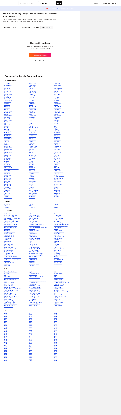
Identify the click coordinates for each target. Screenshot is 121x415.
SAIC (5, 281)
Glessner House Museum (34, 247)
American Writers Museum (10, 256)
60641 (55, 331)
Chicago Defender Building (10, 227)
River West (31, 173)
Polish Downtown (8, 167)
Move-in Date (16, 27)
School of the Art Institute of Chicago (37, 281)
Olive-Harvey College (34, 282)
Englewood (31, 124)
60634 (55, 328)
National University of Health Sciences (62, 291)
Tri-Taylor (6, 187)
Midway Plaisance (58, 264)
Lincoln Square (32, 99)
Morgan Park (32, 95)
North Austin (32, 158)
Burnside (56, 105)
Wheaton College (58, 279)
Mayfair (55, 153)
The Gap (56, 129)
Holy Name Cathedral (9, 236)
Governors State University (35, 287)
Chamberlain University (9, 305)
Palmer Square (57, 163)
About (114, 3)
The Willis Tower (58, 215)
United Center (57, 233)
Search (59, 3)
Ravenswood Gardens (34, 172)
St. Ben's (6, 176)
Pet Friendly (32, 207)
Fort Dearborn (32, 229)
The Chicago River (8, 213)
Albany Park (7, 83)
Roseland (6, 126)
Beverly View (57, 94)
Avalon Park (7, 88)
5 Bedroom (31, 205)
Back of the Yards (8, 89)
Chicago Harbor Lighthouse (10, 226)
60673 (30, 343)
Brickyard (31, 100)
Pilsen (55, 166)
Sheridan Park (7, 179)
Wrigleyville (32, 196)
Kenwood (31, 144)
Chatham (6, 109)
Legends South (32, 147)
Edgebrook (6, 123)
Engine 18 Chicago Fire (34, 239)
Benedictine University (59, 284)
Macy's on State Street (59, 238)
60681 (30, 347)
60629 (5, 327)
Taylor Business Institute (34, 301)
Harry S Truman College (59, 294)
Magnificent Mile (8, 152)
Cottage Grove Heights (59, 112)
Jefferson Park (57, 131)
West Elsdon (7, 193)
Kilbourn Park (7, 146)
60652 (55, 336)
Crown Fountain (32, 235)
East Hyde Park (7, 118)
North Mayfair (7, 159)
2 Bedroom (31, 204)
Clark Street (31, 261)
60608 (30, 316)
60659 (55, 339)
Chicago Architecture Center (60, 255)
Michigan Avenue (33, 256)
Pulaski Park (32, 170)
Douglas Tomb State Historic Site (36, 224)
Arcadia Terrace (8, 85)
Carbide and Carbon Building (11, 248)
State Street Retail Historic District (12, 259)
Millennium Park (8, 198)
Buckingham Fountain (59, 232)
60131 (5, 360)
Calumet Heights (57, 106)
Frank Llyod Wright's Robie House (12, 218)
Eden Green (31, 121)
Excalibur (56, 229)
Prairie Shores (32, 169)
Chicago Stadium (58, 251)
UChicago (6, 273)
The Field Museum (33, 218)
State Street (56, 258)
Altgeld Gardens (32, 83)
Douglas (56, 102)
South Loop (31, 184)
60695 (30, 353)
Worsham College (33, 305)
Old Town (6, 163)
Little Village (57, 149)
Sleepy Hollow (32, 179)
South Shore (56, 141)
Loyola (55, 150)
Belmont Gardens (58, 91)
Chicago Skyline (32, 233)
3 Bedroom (56, 204)
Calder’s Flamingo (33, 244)
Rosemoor (56, 175)
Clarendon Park (57, 111)
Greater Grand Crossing (9, 135)
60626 (30, 325)
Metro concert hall (58, 261)
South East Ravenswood (34, 182)
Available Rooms (26, 27)
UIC (5, 275)
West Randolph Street (9, 262)
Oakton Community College (35, 293)
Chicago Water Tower (34, 215)
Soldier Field (32, 242)
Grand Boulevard (33, 134)
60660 (5, 340)
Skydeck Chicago (8, 233)
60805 (30, 357)
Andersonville (57, 83)
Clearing (31, 111)
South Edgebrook (58, 182)
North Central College (9, 291)
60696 (55, 353)
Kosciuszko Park (33, 146)
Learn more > (71, 8)
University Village (8, 188)
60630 (30, 327)
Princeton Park (57, 169)
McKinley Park (7, 155)
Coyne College (32, 299)
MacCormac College (9, 297)
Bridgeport (56, 100)
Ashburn (6, 86)
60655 (55, 337)
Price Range (7, 27)
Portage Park (57, 167)
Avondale (31, 88)
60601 (5, 313)
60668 (30, 342)
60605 (30, 315)
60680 (5, 347)
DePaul (55, 275)
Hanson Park (57, 137)
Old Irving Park (32, 161)
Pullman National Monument (10, 224)
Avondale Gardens (58, 88)
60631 (55, 327)
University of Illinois (58, 273)
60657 (30, 339)
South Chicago (32, 181)
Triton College (57, 299)
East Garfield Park (58, 117)
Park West (31, 164)
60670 (5, 343)
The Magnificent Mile (34, 230)
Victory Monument (58, 227)
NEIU (55, 276)
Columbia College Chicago (60, 281)
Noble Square (7, 158)
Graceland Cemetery (9, 245)
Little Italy (31, 149)
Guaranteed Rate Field (59, 236)
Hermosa (6, 92)
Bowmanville (7, 99)
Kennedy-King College (9, 287)
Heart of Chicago (8, 138)
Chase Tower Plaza (8, 247)
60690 (5, 351)
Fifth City (31, 126)
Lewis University (58, 287)
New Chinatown (57, 156)
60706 (5, 356)
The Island (6, 141)
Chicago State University (10, 279)
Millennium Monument (34, 226)
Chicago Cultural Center (9, 232)
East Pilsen (56, 118)
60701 (55, 354)
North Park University (59, 278)
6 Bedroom (56, 205)
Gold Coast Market (33, 250)
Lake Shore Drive (33, 258)
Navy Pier (56, 213)
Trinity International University (11, 290)
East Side (31, 120)
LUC (55, 272)
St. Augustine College (9, 301)
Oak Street (56, 256)
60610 (5, 318)
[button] (117, 3)
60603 (55, 313)
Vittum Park (56, 188)
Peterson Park (7, 166)
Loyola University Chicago (10, 272)
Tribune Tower (57, 235)
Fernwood (56, 124)
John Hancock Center (58, 247)
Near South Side (32, 108)
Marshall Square (8, 153)
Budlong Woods (57, 103)
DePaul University (33, 275)
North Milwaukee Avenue (59, 259)
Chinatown (56, 109)
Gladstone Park (32, 131)
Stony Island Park (8, 185)
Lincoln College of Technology (61, 301)
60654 (30, 337)
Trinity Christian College (34, 285)
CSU (30, 279)
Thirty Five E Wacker (9, 223)
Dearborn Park (32, 115)
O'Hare (55, 159)
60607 (5, 316)
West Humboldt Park (58, 193)
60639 (5, 331)
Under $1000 (7, 204)
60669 (55, 342)
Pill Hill (31, 166)
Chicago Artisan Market (34, 251)
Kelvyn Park (32, 143)
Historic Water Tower (58, 242)
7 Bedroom (6, 207)
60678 (55, 345)
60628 (55, 325)
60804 (5, 357)
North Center (57, 158)
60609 (55, 316)
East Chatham (32, 117)
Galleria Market (57, 250)
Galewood (6, 129)
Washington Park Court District (11, 221)
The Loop (31, 150)
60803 (55, 356)
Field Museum (57, 253)
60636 (5, 330)
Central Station (57, 108)
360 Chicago (57, 221)
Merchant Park (57, 155)
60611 (30, 318)
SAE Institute (57, 304)
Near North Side (32, 106)
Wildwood (6, 196)
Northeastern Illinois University (11, 278)
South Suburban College (34, 296)
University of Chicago (34, 273)
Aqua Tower (56, 245)
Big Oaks (56, 95)
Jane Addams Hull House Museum (12, 216)
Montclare (6, 156)
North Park (6, 140)
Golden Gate (32, 132)
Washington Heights (8, 100)
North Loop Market (8, 250)
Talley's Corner (57, 185)
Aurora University (8, 307)
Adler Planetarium (8, 253)
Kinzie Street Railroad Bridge (11, 215)
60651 (30, 336)
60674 (55, 343)
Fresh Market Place (8, 251)
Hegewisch (31, 138)
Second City (7, 264)
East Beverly (7, 117)
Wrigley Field (57, 216)
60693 (55, 351)
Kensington (7, 144)
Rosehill (31, 175)
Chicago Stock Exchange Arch (60, 226)
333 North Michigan (58, 218)
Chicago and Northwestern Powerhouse (38, 227)
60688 (30, 350)
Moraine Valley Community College (12, 296)
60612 (55, 318)
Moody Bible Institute (9, 284)
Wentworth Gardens (33, 190)
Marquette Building (58, 223)
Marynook (31, 153)
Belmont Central (8, 91)
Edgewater (56, 123)
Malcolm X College (58, 302)
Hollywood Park (57, 138)
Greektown (31, 135)
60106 (55, 359)
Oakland (31, 159)
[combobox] (28, 3)
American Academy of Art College (61, 282)
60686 (55, 348)
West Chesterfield (33, 192)
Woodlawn (6, 195)
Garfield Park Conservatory (35, 219)
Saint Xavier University (59, 290)
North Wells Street (58, 262)
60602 (30, 313)
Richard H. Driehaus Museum (35, 253)
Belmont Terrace (8, 94)
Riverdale (56, 121)
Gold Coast (6, 132)
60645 (5, 334)
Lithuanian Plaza (8, 149)
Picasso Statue (7, 241)
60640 (30, 331)
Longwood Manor (8, 150)
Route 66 (31, 245)
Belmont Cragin (32, 91)
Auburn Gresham (58, 86)
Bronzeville (31, 102)
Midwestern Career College (10, 304)
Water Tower (32, 223)
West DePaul (57, 192)
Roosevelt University (9, 282)
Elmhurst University (33, 290)
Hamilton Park (32, 137)
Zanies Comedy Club (34, 264)
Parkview (56, 164)
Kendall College (32, 284)
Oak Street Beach (33, 221)
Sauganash (31, 176)
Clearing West (32, 112)
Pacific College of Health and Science (12, 288)
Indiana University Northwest (60, 296)
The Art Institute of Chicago (35, 216)
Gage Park (56, 127)
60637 (30, 330)
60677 (30, 345)
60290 (55, 360)
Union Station (7, 238)
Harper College (57, 293)
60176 (30, 360)
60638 (55, 330)
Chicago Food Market (59, 248)
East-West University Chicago (36, 291)
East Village (56, 120)
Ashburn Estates (32, 86)
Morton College (32, 297)
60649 (5, 336)
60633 (30, 328)
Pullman (6, 114)
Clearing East (7, 112)
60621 (55, 322)
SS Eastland (7, 229)
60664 (55, 340)
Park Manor (7, 164)
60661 (30, 340)
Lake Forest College (8, 285)
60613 (5, 319)
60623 (30, 324)
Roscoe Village (7, 175)
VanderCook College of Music (11, 294)
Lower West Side (8, 120)
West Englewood (33, 193)
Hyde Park (31, 118)
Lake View (56, 97)
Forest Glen (31, 123)
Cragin (30, 114)
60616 (5, 321)
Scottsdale (31, 178)
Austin (30, 129)
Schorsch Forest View (59, 176)
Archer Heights (32, 85)
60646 (30, 334)
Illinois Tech (7, 276)
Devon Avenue (7, 265)
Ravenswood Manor (58, 172)
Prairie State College (58, 297)
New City (31, 89)
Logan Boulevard (33, 259)
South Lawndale (8, 184)
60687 (5, 350)
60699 (30, 354)
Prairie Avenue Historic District (11, 169)
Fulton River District (33, 127)
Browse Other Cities (40, 61)
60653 (5, 337)
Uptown (31, 105)
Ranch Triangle (57, 170)
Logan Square (32, 103)
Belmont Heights (33, 92)
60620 (30, 322)
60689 (55, 350)
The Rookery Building (9, 235)
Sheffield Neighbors (58, 178)
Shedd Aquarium (8, 255)
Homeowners (106, 3)
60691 (30, 351)
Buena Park (7, 105)
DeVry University (8, 299)
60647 (55, 334)
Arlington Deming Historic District (62, 224)
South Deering (7, 182)
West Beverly (57, 190)
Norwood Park (7, 97)
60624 (55, 324)
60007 (5, 359)
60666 (5, 342)
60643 (30, 333)
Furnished (56, 207)
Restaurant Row (32, 262)
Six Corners (7, 261)
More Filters (36, 27)
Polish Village (32, 167)
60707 (30, 356)
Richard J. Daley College (34, 294)
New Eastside (32, 156)
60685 (30, 348)
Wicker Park (56, 196)
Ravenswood (7, 172)
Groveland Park (7, 137)
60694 (5, 353)
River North (7, 173)
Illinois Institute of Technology (36, 276)
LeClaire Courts (8, 147)
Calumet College (8, 293)
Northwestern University (34, 278)
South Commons (57, 181)
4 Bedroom (6, 205)
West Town (6, 121)
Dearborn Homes (8, 115)
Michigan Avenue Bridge (34, 238)
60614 (30, 319)
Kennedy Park (57, 143)
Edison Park (7, 124)
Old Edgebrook (7, 161)
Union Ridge (57, 187)
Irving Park (56, 89)
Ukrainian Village (33, 187)
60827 (55, 357)
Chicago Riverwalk (58, 230)
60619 (5, 322)
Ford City (56, 126)
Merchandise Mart (8, 244)
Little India (31, 265)
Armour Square (57, 85)
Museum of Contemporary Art (36, 255)
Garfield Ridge (7, 131)
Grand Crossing (57, 134)
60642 (5, 333)
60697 (5, 354)
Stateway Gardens (58, 184)
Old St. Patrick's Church (34, 248)
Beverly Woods (7, 95)
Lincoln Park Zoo (58, 219)
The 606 (6, 239)
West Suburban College (34, 304)
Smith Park (56, 179)
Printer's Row (7, 170)
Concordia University (58, 288)
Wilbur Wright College (9, 302)
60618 (55, 321)
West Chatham (7, 192)
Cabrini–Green (7, 106)
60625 (5, 325)
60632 (5, 328)
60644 (55, 333)
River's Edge (57, 173)
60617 (30, 321)
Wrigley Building (33, 236)
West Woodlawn (32, 195)
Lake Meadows (57, 146)
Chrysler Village (8, 111)
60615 (55, 319)
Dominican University (59, 285)
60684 (5, 348)
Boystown (6, 242)
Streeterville (32, 185)
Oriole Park (31, 163)
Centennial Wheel (58, 241)
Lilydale (56, 147)
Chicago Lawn (32, 109)
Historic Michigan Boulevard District (12, 258)
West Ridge (56, 195)
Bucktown (6, 103)
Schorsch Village (8, 178)
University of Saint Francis (35, 288)
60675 (5, 345)
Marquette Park (57, 152)
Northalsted (31, 97)
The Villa (31, 188)
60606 (55, 315)
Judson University (58, 305)
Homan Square (32, 140)
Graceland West (7, 134)
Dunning (56, 92)
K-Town (6, 143)
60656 (5, 339)
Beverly (31, 94)
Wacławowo (7, 190)
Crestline (56, 114)
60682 (55, 347)
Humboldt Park (57, 140)
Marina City (56, 244)
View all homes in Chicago (40, 55)
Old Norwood (57, 161)
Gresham (56, 135)
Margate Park (32, 152)
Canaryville (7, 108)
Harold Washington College (35, 302)
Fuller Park (6, 127)
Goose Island (57, 132)
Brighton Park (7, 102)
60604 (5, 315)
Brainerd (56, 99)
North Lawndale (57, 115)
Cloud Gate (7, 230)
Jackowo (31, 141)
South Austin (7, 181)
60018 (30, 359)
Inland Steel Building (9, 219)
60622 (5, 324)
